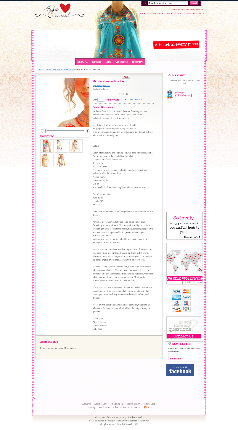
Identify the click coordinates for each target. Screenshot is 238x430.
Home (40, 69)
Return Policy (133, 403)
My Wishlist (158, 13)
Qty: (95, 99)
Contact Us (190, 13)
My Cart (169, 13)
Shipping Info (118, 403)
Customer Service (102, 403)
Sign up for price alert (101, 85)
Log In (201, 13)
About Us (86, 403)
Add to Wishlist (136, 99)
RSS (150, 407)
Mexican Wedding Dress (63, 69)
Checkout (180, 13)
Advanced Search (121, 407)
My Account (145, 13)
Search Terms (104, 407)
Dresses (48, 69)
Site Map (91, 407)
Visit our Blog (148, 403)
